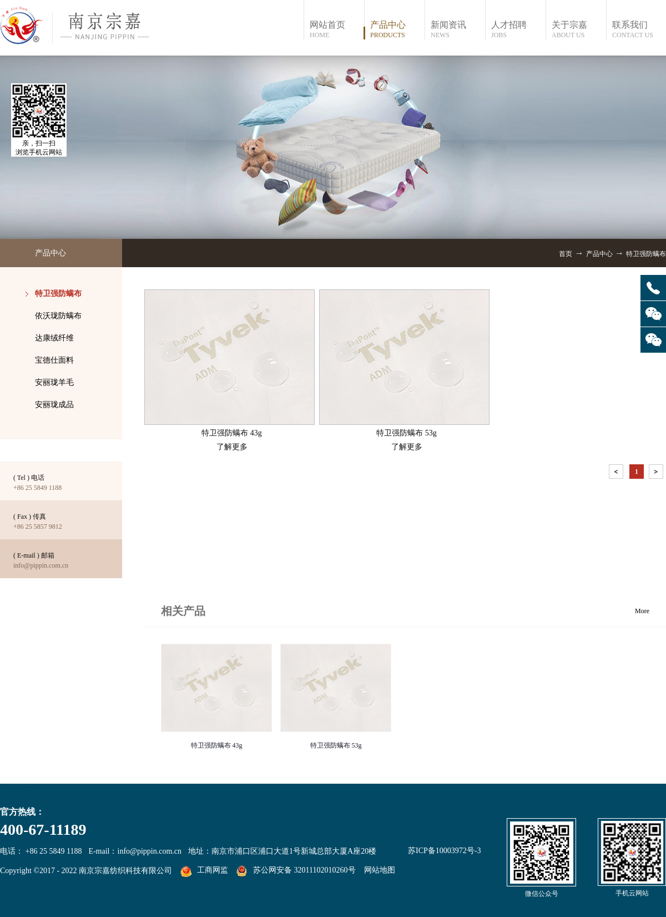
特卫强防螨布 (646, 254)
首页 (565, 254)
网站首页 (337, 29)
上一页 (617, 473)
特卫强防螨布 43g (217, 745)
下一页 (657, 473)
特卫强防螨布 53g (336, 745)
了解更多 (232, 447)
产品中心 (599, 254)
